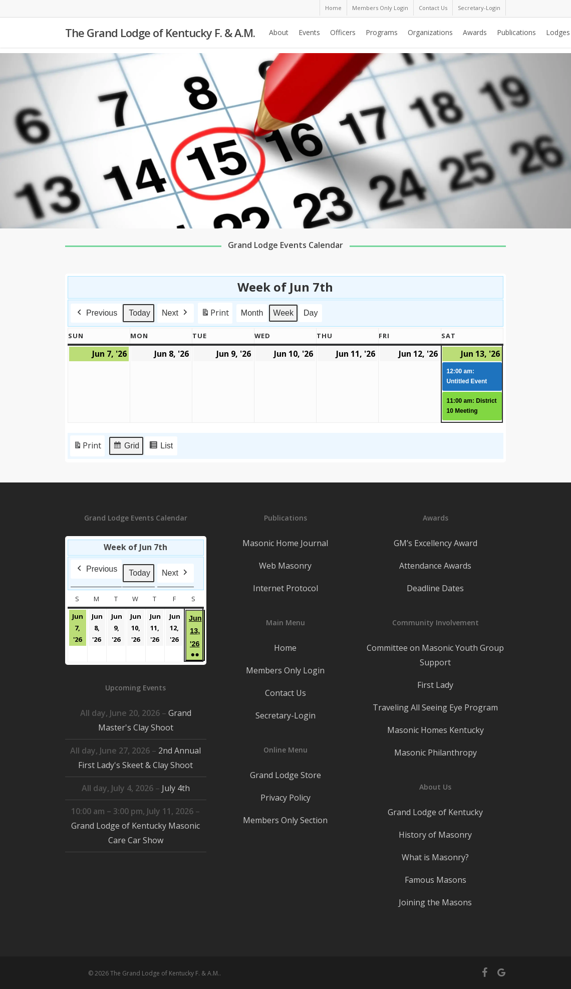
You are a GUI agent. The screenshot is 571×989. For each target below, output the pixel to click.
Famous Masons (435, 879)
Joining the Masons (435, 902)
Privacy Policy (285, 797)
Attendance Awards (435, 565)
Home (285, 647)
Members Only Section (285, 820)
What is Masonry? (435, 857)
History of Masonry (435, 834)
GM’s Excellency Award (435, 543)
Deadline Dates (435, 588)
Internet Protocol (285, 588)
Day (311, 313)
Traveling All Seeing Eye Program (435, 707)
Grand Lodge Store (285, 775)
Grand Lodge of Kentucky (435, 812)
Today (139, 313)
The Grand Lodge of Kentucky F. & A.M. (160, 35)
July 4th (176, 788)
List (161, 447)
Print (215, 315)
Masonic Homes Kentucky (435, 729)
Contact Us (285, 692)
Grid (126, 447)
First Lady (435, 684)
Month (252, 313)
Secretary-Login (285, 715)
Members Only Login (285, 670)
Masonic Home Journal (285, 543)
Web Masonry (285, 565)
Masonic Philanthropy (435, 752)
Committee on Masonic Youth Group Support (435, 655)
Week (283, 313)
